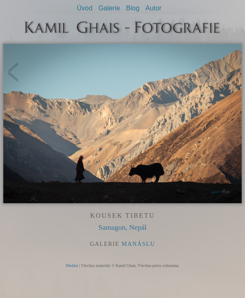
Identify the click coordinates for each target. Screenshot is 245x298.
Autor (153, 8)
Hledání (72, 265)
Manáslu (138, 243)
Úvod (85, 8)
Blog (133, 8)
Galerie (109, 8)
